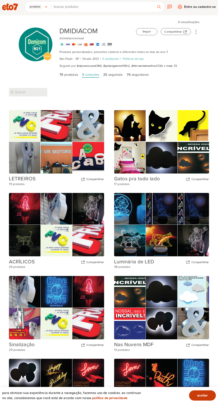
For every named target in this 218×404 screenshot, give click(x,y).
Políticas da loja (133, 58)
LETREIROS (22, 178)
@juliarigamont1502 (116, 65)
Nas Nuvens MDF (134, 344)
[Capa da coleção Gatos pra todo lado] (161, 142)
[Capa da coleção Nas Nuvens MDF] (161, 307)
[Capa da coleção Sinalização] (56, 307)
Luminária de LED (134, 261)
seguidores (138, 74)
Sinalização (22, 344)
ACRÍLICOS (22, 261)
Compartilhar (173, 31)
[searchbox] (102, 7)
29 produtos (17, 350)
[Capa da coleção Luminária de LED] (161, 224)
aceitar (202, 395)
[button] (38, 7)
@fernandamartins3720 (147, 65)
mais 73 (171, 65)
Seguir (146, 31)
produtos (68, 74)
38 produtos (122, 266)
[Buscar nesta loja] (28, 92)
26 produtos (17, 266)
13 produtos (122, 350)
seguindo (113, 74)
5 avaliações (110, 58)
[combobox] (102, 7)
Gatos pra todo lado (137, 178)
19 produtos (16, 184)
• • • (196, 31)
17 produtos (121, 184)
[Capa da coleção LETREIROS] (56, 142)
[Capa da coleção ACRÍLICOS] (56, 224)
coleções (90, 74)
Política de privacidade (110, 398)
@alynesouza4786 (89, 65)
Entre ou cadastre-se (200, 7)
